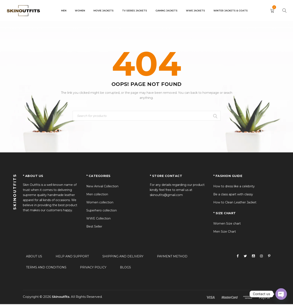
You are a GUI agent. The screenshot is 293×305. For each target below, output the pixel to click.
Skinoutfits (60, 297)
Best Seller (94, 227)
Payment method (172, 257)
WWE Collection (98, 219)
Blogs (125, 268)
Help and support (72, 257)
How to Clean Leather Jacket (234, 203)
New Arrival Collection (102, 187)
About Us (34, 257)
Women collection (99, 203)
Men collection (97, 195)
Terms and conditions (46, 268)
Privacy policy (93, 268)
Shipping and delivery (122, 257)
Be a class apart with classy (233, 195)
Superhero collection (101, 211)
